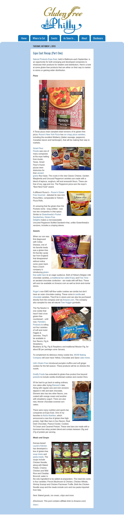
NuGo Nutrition (49, 415)
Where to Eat (39, 38)
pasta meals (38, 457)
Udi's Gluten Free (40, 363)
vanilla (78, 294)
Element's (56, 385)
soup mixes (38, 454)
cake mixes (85, 358)
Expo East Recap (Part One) (47, 53)
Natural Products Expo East (45, 59)
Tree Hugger (66, 303)
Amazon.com (68, 300)
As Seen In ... (69, 38)
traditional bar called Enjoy (63, 278)
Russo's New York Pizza (49, 134)
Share (35, 505)
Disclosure (98, 38)
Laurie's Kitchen (40, 446)
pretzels (36, 377)
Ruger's (36, 291)
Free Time (83, 278)
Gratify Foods (39, 374)
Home (24, 38)
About (84, 38)
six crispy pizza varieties (74, 134)
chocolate (37, 297)
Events (54, 38)
